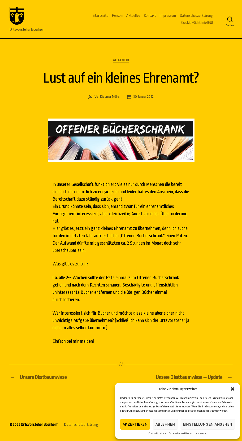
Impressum (201, 433)
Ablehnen (165, 424)
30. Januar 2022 (144, 100)
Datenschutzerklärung (181, 433)
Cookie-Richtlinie (157, 433)
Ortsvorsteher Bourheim (39, 427)
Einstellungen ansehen (208, 424)
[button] (232, 389)
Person (117, 17)
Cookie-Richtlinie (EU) (197, 24)
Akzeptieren (135, 424)
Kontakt (150, 17)
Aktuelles (133, 17)
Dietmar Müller (110, 100)
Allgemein (121, 63)
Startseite (100, 17)
